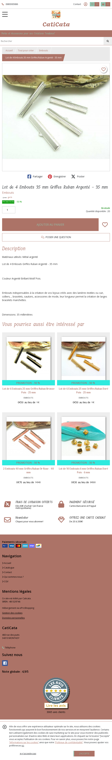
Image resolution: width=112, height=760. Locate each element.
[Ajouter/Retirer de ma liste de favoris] (104, 224)
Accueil (9, 50)
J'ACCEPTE (84, 753)
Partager (35, 176)
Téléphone (8, 647)
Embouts (43, 50)
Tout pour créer (26, 50)
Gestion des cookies (12, 612)
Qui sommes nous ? (13, 576)
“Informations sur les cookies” (24, 742)
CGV (5, 581)
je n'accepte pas (28, 753)
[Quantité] (8, 209)
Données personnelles (13, 617)
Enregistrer (57, 176)
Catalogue (8, 567)
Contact (77, 4)
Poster (78, 176)
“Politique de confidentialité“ (69, 742)
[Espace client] (85, 4)
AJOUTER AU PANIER (50, 225)
